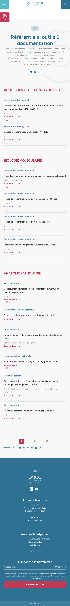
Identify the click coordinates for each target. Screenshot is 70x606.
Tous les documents (12, 116)
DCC (5, 17)
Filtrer (35, 72)
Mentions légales (35, 603)
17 (47, 441)
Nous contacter (35, 584)
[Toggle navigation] (4, 4)
